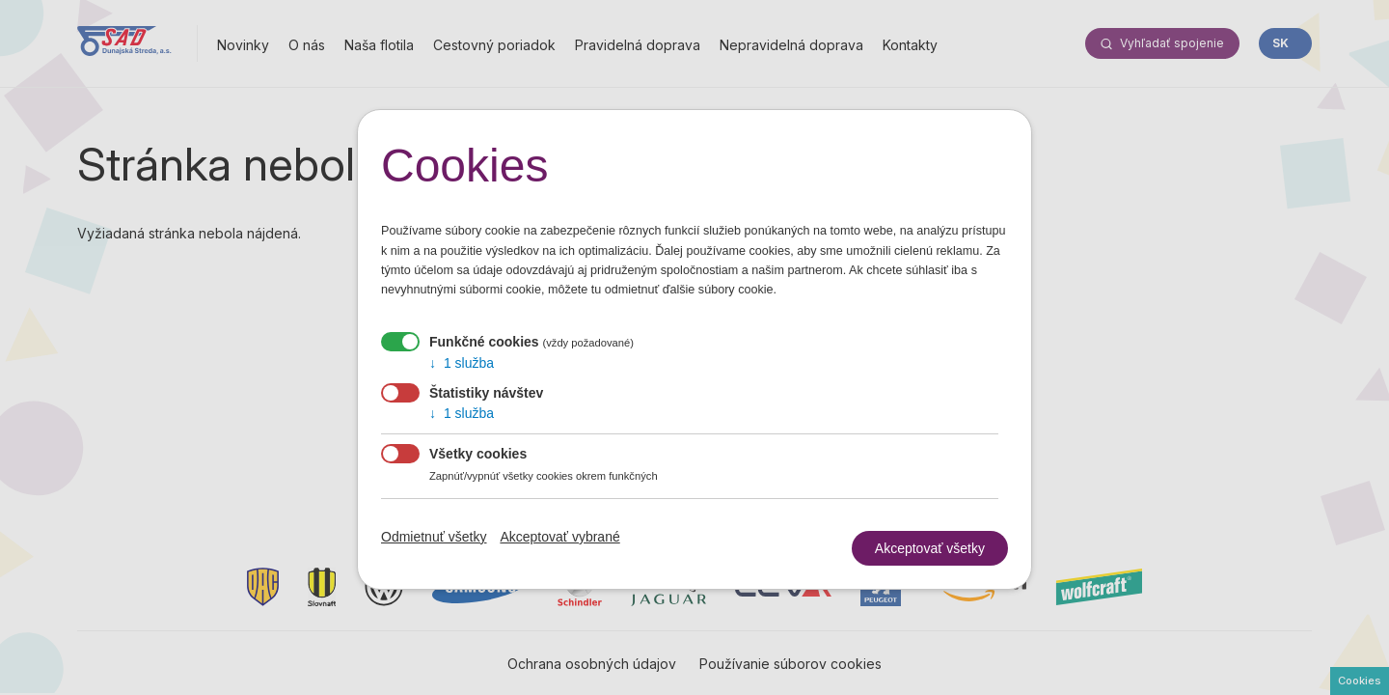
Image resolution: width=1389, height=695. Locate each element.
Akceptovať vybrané (559, 536)
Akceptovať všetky (930, 544)
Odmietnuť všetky (434, 536)
